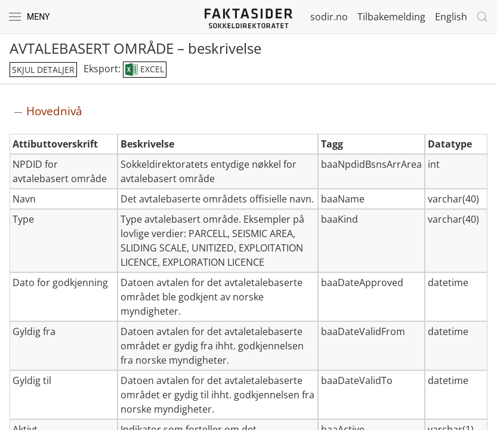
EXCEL (144, 69)
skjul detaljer (43, 69)
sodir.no (329, 16)
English (451, 16)
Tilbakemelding (391, 16)
